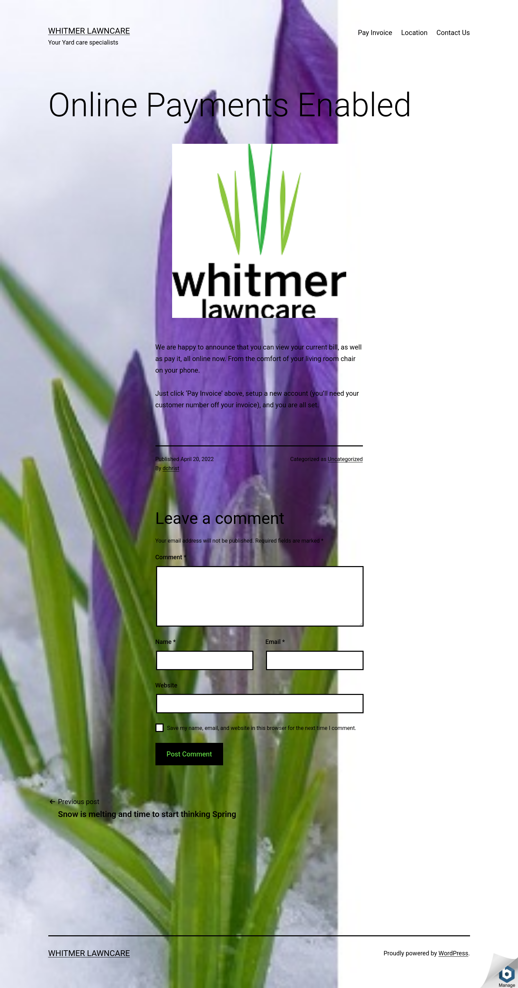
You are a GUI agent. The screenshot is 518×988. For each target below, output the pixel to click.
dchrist (171, 468)
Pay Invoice (375, 33)
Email (275, 641)
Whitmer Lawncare (89, 31)
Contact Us (453, 33)
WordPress (453, 953)
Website (166, 685)
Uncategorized (345, 459)
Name (165, 641)
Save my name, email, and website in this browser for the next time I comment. (261, 728)
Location (414, 33)
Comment (170, 557)
